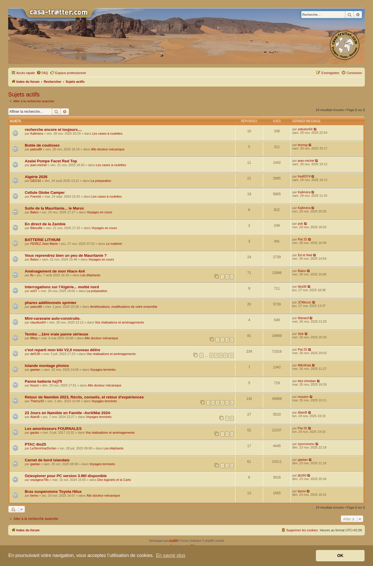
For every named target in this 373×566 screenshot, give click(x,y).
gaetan (35, 369)
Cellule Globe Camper (45, 192)
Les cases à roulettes (107, 133)
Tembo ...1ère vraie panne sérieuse (56, 334)
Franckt (35, 196)
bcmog (302, 145)
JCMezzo (304, 302)
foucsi (34, 385)
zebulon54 (305, 129)
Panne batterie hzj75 (43, 381)
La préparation (101, 180)
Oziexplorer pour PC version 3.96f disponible (66, 476)
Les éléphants (90, 275)
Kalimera (36, 133)
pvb (300, 223)
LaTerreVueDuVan (43, 448)
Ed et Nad (305, 255)
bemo (34, 495)
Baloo (34, 212)
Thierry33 (37, 401)
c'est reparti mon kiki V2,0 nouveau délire (62, 350)
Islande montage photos (47, 365)
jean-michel (38, 165)
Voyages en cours (99, 212)
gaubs (34, 432)
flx (32, 275)
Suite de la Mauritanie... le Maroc (54, 208)
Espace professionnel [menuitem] (68, 73)
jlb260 (302, 475)
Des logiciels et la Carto (114, 479)
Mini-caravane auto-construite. (52, 318)
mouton (303, 396)
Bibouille (36, 228)
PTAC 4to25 (35, 444)
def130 (35, 354)
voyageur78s (39, 479)
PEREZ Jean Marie (44, 243)
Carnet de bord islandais (47, 460)
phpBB (173, 540)
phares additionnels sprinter (50, 302)
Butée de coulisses (42, 145)
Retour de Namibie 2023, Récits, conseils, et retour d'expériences (84, 397)
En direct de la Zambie (45, 224)
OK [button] (340, 555)
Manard (303, 318)
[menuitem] (42, 72)
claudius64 (38, 322)
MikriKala (304, 365)
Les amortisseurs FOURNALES (53, 428)
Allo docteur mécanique (107, 149)
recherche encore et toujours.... (53, 129)
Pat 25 (302, 239)
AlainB (35, 417)
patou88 (36, 149)
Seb (301, 333)
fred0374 (304, 176)
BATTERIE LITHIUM (42, 240)
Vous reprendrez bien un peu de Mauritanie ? (66, 255)
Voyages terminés (102, 369)
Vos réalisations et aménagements (119, 322)
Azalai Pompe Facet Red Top (51, 161)
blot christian (307, 381)
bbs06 (302, 286)
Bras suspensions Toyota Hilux (53, 491)
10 (231, 355)
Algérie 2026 (36, 177)
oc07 (33, 291)
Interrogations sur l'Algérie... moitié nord (62, 287)
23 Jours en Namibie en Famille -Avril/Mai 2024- (68, 413)
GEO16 (35, 180)
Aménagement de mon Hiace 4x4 (55, 271)
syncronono (306, 444)
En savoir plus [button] (170, 555)
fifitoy (34, 338)
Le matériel (114, 243)
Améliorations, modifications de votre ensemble (123, 306)
